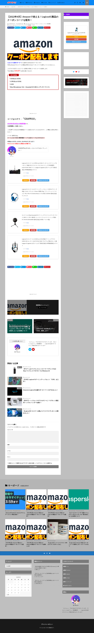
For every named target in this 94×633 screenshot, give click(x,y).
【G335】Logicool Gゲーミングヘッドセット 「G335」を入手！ (41, 380)
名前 (8, 444)
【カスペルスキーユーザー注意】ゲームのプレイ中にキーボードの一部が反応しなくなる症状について (79, 514)
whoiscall (38, 583)
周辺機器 (49, 23)
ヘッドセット (41, 23)
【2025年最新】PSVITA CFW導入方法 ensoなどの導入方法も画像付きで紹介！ (47, 567)
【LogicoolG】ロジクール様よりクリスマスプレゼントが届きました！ (40, 412)
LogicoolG (13, 6)
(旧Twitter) (29, 2)
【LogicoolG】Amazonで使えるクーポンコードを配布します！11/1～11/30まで (79, 544)
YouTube (44, 2)
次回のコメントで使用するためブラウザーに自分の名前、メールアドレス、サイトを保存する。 (31, 463)
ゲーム (23, 25)
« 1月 (8, 594)
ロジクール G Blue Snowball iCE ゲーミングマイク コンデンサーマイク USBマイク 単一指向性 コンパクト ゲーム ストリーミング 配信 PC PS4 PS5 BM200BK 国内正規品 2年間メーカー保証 (39, 217)
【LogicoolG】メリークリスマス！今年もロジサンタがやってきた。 (57, 543)
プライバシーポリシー (47, 624)
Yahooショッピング (43, 180)
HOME (7, 6)
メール (8, 450)
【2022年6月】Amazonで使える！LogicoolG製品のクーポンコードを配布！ (35, 514)
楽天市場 (33, 180)
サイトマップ (52, 2)
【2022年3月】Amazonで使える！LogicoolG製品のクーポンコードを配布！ (14, 544)
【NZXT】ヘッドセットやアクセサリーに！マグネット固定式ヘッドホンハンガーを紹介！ (40, 401)
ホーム (22, 2)
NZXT (20, 398)
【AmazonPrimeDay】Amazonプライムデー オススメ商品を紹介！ (15, 513)
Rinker (28, 172)
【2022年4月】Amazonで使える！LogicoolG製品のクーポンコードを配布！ (32, 6)
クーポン (36, 23)
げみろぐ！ (51, 627)
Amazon (10, 25)
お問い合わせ (60, 2)
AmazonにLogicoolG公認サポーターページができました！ (40, 390)
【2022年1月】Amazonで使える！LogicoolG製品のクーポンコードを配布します (36, 544)
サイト (8, 456)
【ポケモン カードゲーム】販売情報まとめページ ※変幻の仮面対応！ (47, 574)
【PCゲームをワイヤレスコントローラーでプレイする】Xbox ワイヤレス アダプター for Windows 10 (40, 370)
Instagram (37, 2)
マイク (45, 23)
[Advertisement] (33, 101)
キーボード (32, 23)
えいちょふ (38, 576)
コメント (10, 429)
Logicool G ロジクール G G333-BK (76, 32)
